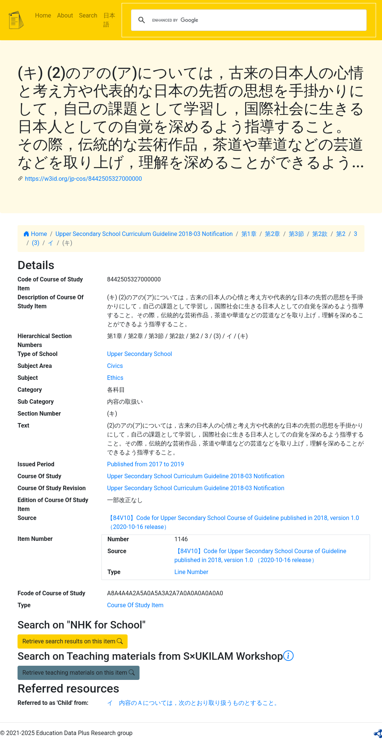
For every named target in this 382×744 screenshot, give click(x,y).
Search (88, 15)
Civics (115, 365)
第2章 (272, 233)
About (65, 15)
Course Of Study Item (135, 605)
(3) (36, 242)
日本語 (109, 20)
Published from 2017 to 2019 (145, 464)
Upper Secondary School (139, 353)
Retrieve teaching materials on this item (78, 672)
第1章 (249, 233)
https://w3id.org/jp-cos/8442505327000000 (83, 178)
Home (43, 15)
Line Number (192, 572)
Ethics (115, 377)
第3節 (296, 233)
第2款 (320, 233)
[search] (247, 20)
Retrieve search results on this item (72, 641)
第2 (340, 233)
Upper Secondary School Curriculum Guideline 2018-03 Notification (144, 233)
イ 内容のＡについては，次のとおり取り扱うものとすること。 (193, 702)
